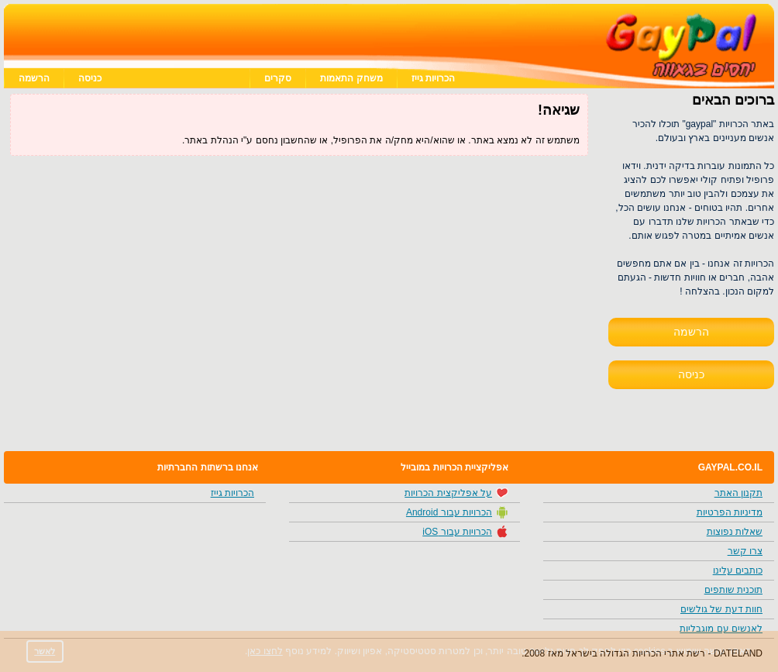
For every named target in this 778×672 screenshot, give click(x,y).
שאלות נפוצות (735, 531)
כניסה (90, 78)
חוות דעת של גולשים (721, 609)
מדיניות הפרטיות (730, 512)
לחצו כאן (264, 651)
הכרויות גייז (433, 78)
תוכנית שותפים (733, 589)
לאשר (44, 651)
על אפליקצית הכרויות (456, 493)
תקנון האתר (738, 493)
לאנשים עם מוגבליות (721, 628)
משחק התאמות (351, 78)
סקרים (277, 78)
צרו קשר (745, 551)
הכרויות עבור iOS (465, 532)
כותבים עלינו (738, 570)
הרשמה (34, 78)
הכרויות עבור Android (457, 512)
